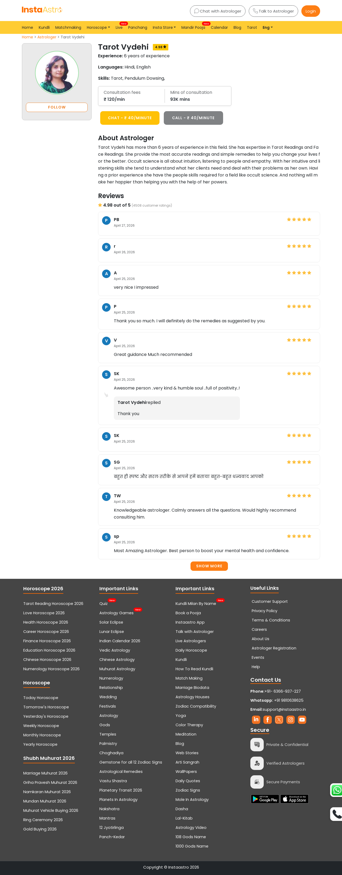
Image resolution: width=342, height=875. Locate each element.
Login (311, 11)
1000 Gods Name (192, 846)
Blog (237, 27)
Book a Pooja (188, 613)
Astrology (108, 715)
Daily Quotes (188, 781)
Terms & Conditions (271, 620)
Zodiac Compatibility (196, 706)
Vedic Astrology (114, 650)
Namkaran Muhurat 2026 (47, 791)
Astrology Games (116, 612)
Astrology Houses (192, 697)
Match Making (189, 678)
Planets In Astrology (118, 799)
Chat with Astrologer (217, 11)
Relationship (111, 687)
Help (256, 666)
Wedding (108, 697)
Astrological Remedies (121, 771)
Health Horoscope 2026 (45, 622)
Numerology (111, 678)
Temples (107, 734)
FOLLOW (57, 107)
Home (27, 27)
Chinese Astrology (117, 659)
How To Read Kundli (194, 669)
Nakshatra (109, 809)
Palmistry (108, 743)
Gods (104, 725)
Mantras (107, 818)
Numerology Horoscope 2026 (51, 669)
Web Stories (187, 753)
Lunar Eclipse (111, 631)
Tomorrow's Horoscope (46, 707)
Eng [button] (266, 27)
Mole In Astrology (192, 799)
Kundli (44, 27)
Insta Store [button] (163, 27)
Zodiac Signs (188, 790)
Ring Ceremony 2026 (43, 819)
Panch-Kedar (112, 837)
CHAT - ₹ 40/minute (130, 118)
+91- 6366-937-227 (283, 691)
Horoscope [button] (97, 27)
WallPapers (186, 771)
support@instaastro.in (284, 709)
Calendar (219, 27)
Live (120, 26)
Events (258, 657)
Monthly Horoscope (42, 735)
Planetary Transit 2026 (120, 790)
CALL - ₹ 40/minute (193, 118)
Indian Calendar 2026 (119, 641)
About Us (260, 638)
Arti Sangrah (187, 762)
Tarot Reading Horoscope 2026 (53, 603)
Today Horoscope (40, 697)
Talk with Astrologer (195, 631)
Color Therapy (189, 725)
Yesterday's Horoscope (45, 716)
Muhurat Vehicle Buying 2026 (50, 810)
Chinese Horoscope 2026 (47, 659)
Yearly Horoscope (40, 744)
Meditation (186, 734)
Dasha (182, 809)
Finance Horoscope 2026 (47, 641)
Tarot (252, 27)
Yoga (181, 715)
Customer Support (270, 601)
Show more (209, 566)
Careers (259, 629)
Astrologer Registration (274, 648)
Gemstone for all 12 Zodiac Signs (130, 762)
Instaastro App (190, 622)
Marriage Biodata (192, 687)
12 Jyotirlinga (111, 827)
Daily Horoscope (191, 650)
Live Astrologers (191, 641)
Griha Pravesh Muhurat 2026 (50, 782)
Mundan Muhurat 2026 (44, 801)
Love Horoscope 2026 (44, 613)
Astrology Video (191, 827)
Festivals (107, 706)
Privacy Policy (264, 610)
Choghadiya (111, 753)
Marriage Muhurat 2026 (45, 773)
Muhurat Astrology (117, 669)
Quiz (103, 603)
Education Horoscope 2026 (49, 650)
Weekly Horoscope (41, 725)
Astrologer (46, 37)
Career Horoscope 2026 (46, 631)
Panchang (137, 27)
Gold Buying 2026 (40, 829)
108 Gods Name (191, 837)
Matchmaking (68, 27)
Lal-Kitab (184, 818)
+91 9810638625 (277, 700)
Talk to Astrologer (273, 11)
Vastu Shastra (113, 781)
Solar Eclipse (111, 622)
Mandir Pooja (194, 26)
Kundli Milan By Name (196, 603)
